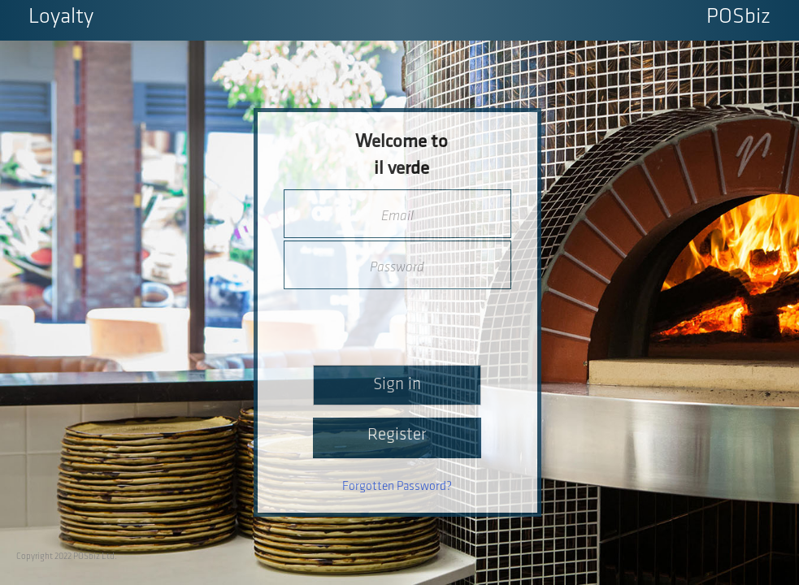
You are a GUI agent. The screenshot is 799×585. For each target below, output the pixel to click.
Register (397, 435)
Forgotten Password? (397, 486)
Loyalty (60, 17)
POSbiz (738, 17)
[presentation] (398, 321)
